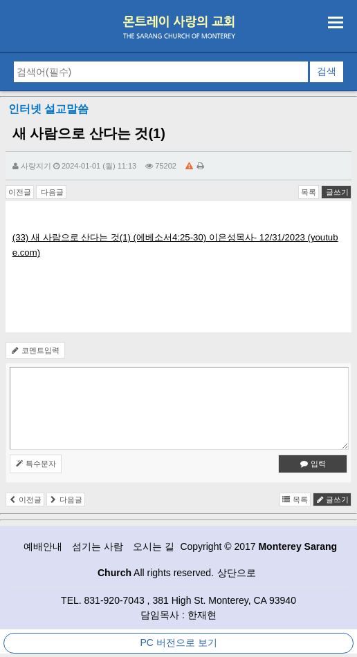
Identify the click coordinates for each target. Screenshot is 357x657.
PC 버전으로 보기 (178, 642)
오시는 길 (153, 546)
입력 (313, 463)
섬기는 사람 (97, 546)
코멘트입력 (35, 350)
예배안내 (43, 546)
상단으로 (236, 572)
